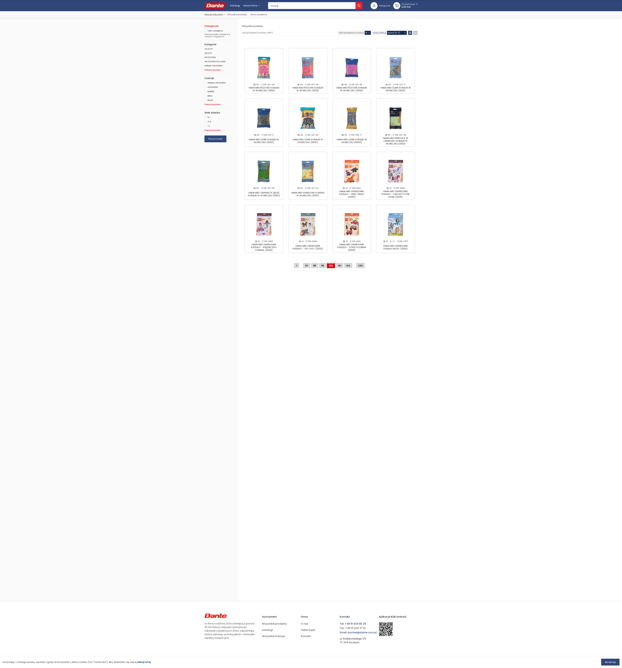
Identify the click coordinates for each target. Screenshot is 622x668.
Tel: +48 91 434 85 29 (353, 624)
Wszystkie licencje (273, 636)
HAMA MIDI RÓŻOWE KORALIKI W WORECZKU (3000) (351, 89)
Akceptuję (610, 662)
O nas (304, 624)
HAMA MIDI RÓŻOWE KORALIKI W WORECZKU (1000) (264, 89)
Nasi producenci (213, 14)
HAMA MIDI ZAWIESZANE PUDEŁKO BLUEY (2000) (395, 247)
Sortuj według (379, 32)
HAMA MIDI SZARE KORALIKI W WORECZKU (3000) (264, 141)
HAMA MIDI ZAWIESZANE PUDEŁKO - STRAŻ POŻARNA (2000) (351, 247)
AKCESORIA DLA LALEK (215, 61)
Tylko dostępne (215, 30)
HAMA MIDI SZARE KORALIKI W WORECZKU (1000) (396, 89)
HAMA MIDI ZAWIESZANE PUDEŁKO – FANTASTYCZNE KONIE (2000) (395, 194)
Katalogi (267, 630)
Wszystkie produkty (237, 14)
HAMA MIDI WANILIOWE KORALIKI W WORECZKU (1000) (307, 194)
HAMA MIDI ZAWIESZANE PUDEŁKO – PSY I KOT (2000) (308, 247)
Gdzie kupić (308, 630)
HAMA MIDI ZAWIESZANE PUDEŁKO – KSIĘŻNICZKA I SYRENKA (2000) (264, 247)
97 (306, 265)
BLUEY (210, 100)
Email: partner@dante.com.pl (358, 632)
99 (322, 265)
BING (210, 95)
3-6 (209, 121)
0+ (209, 117)
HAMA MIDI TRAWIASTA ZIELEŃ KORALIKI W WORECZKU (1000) (264, 194)
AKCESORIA (210, 57)
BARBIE (211, 91)
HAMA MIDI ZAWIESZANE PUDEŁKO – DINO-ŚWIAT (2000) (351, 194)
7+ (209, 126)
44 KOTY (208, 48)
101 (339, 265)
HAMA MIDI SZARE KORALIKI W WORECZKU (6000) (352, 141)
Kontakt (306, 636)
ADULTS (208, 53)
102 (348, 265)
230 (360, 265)
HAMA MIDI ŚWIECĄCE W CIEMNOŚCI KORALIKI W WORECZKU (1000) (395, 141)
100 (331, 265)
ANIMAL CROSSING (213, 65)
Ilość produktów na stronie (351, 32)
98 (314, 265)
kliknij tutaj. (144, 662)
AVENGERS (213, 87)
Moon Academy (259, 14)
